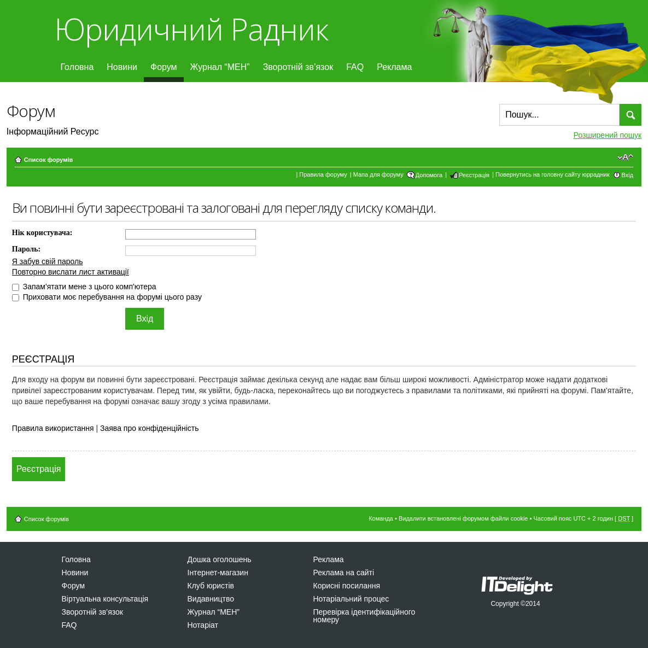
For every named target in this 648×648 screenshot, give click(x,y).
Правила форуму (323, 174)
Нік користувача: (42, 233)
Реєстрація (474, 175)
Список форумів (48, 159)
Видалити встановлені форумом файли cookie (463, 518)
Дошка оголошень (220, 559)
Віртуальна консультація (105, 598)
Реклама (394, 67)
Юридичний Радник (191, 28)
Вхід (628, 175)
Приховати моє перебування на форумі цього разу (107, 297)
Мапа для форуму (378, 174)
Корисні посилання (346, 585)
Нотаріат (203, 625)
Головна (77, 67)
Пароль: (26, 249)
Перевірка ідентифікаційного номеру (364, 616)
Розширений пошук (607, 135)
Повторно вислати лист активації (70, 271)
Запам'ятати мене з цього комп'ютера (84, 286)
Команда (381, 518)
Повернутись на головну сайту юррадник (552, 174)
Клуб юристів (211, 585)
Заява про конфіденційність (149, 428)
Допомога (429, 175)
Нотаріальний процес (351, 598)
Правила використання (53, 428)
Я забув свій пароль (47, 261)
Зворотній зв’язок (298, 67)
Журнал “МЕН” (220, 67)
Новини (122, 67)
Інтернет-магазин (218, 572)
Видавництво (211, 598)
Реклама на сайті (344, 572)
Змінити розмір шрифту (625, 157)
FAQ (355, 67)
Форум (163, 67)
